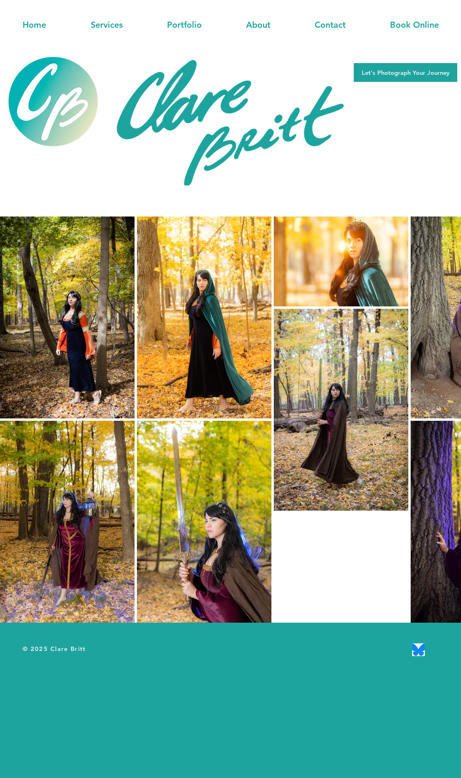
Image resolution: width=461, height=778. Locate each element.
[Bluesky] (418, 649)
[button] (106, 25)
